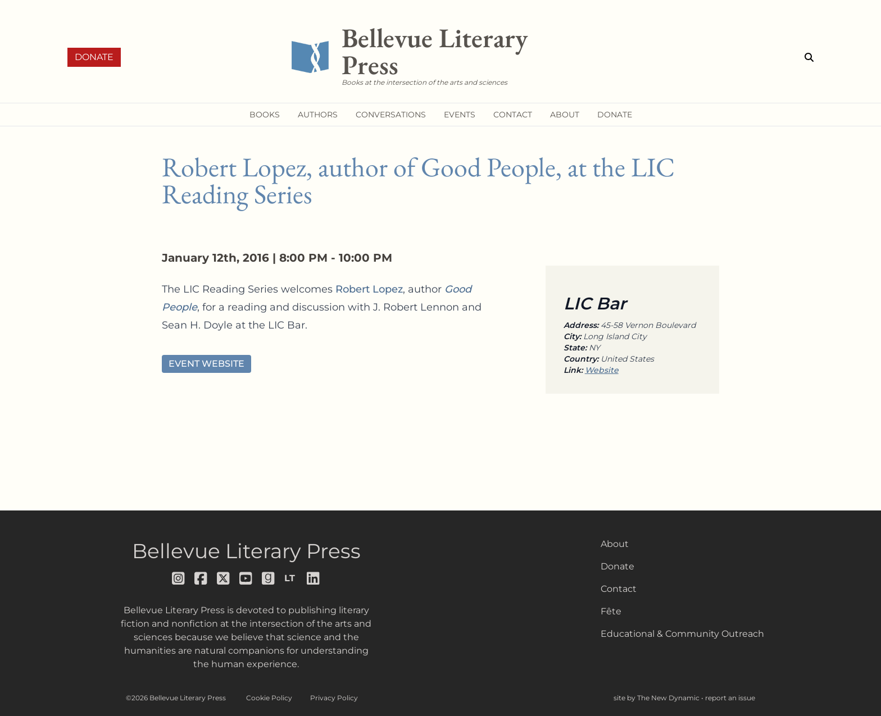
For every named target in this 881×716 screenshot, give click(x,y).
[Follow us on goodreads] (268, 578)
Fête (611, 611)
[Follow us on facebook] (201, 578)
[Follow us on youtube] (246, 578)
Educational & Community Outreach (682, 633)
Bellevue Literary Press (246, 551)
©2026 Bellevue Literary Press (176, 698)
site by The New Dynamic (657, 698)
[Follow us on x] (223, 578)
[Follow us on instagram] (178, 578)
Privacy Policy (334, 698)
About (615, 544)
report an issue (730, 698)
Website (602, 370)
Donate (94, 57)
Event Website (206, 363)
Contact (619, 588)
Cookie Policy (269, 698)
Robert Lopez (369, 289)
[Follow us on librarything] (291, 578)
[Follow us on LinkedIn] (313, 578)
